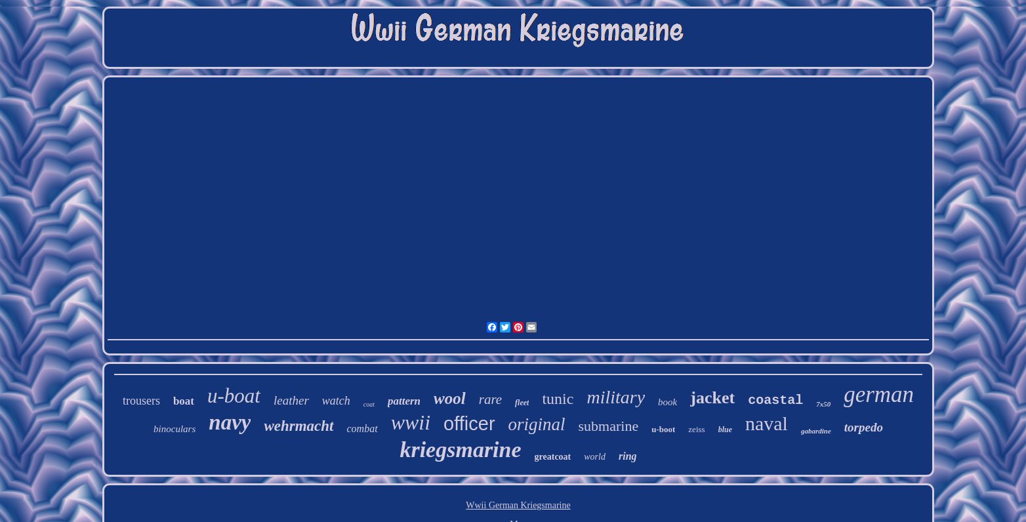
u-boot (663, 429)
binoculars (174, 429)
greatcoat (553, 457)
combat (362, 428)
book (667, 402)
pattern (404, 401)
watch (336, 400)
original (536, 424)
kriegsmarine (460, 449)
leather (291, 400)
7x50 (823, 404)
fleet (522, 402)
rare (490, 399)
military (615, 397)
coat (369, 404)
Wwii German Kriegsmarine (518, 505)
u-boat (233, 395)
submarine (609, 426)
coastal (775, 400)
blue (725, 429)
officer (469, 423)
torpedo (863, 427)
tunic (557, 398)
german (879, 394)
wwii (410, 422)
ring (628, 456)
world (594, 457)
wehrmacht (298, 426)
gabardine (816, 431)
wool (450, 398)
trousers (141, 400)
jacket (712, 397)
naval (766, 423)
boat (183, 401)
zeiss (696, 429)
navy (230, 422)
